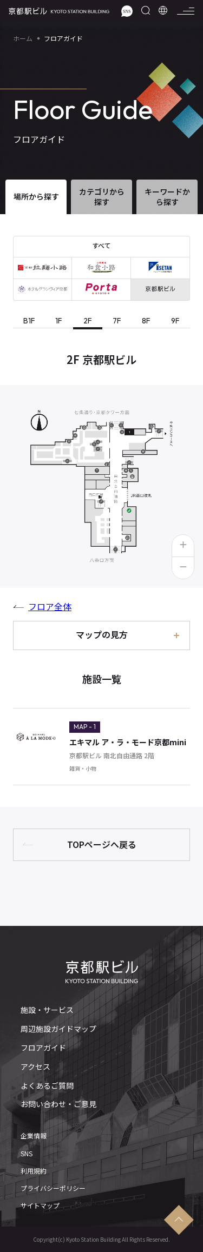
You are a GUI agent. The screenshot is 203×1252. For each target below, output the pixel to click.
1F (58, 321)
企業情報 (34, 1135)
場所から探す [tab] (36, 196)
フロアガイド (43, 1048)
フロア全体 (49, 606)
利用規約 (34, 1171)
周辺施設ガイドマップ (58, 1029)
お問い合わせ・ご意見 (58, 1104)
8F (146, 321)
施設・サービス (47, 1010)
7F (117, 321)
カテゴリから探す (102, 196)
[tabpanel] (101, 570)
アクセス (35, 1067)
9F (175, 321)
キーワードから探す (167, 196)
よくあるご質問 (47, 1086)
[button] (183, 546)
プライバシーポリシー (53, 1188)
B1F (29, 321)
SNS (26, 1153)
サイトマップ (40, 1205)
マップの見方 (102, 634)
